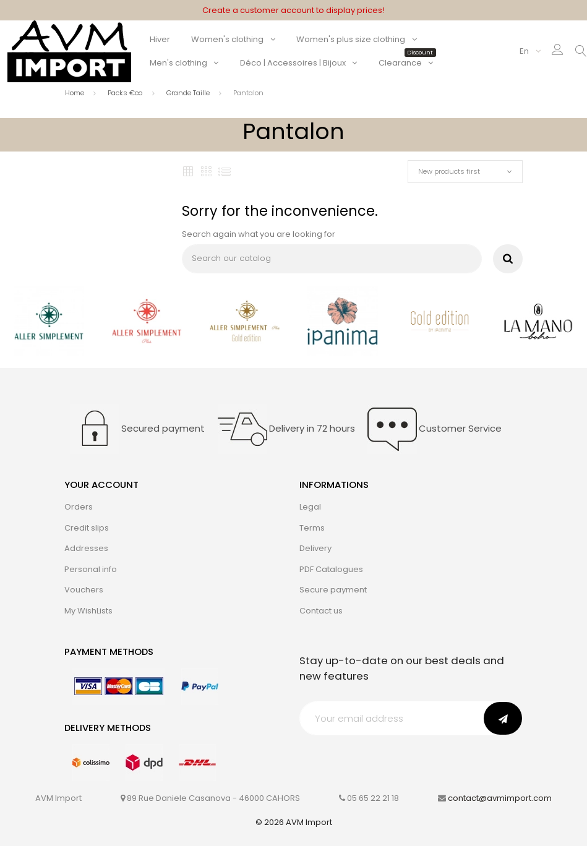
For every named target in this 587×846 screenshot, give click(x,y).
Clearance (406, 63)
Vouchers (83, 590)
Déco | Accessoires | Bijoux (293, 63)
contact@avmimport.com (500, 798)
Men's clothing (178, 63)
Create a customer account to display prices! (293, 10)
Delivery (315, 548)
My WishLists (88, 611)
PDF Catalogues (331, 569)
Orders (78, 507)
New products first (449, 171)
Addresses (86, 548)
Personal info (90, 569)
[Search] (332, 258)
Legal (310, 507)
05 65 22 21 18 (373, 798)
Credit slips (86, 528)
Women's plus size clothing (350, 39)
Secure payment (333, 590)
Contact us (321, 611)
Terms (312, 528)
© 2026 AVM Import (293, 822)
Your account (101, 484)
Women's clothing (227, 39)
